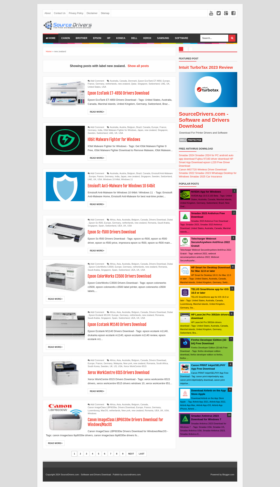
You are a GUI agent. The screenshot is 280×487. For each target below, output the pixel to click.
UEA (120, 226)
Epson (97, 38)
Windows (92, 413)
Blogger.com (228, 474)
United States (94, 87)
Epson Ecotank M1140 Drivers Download (117, 324)
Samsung (163, 38)
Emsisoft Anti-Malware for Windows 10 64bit (121, 185)
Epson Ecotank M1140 (99, 315)
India (100, 130)
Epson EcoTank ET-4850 (150, 81)
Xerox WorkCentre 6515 (135, 366)
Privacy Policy (76, 13)
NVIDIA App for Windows (206, 191)
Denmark (132, 81)
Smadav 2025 (197, 176)
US (115, 366)
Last (141, 454)
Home (50, 38)
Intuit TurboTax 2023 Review (206, 67)
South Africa (162, 363)
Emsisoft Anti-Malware (162, 173)
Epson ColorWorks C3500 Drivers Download (119, 276)
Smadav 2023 (203, 173)
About (48, 13)
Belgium (131, 127)
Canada (123, 81)
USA (104, 87)
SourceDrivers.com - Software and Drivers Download (204, 120)
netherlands (111, 84)
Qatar (133, 84)
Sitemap (105, 13)
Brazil (139, 127)
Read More (97, 112)
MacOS (104, 410)
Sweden (91, 133)
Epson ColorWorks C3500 (101, 267)
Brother (81, 38)
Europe (166, 81)
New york (127, 363)
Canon (65, 38)
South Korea (94, 366)
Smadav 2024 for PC (207, 155)
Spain (101, 226)
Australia (114, 81)
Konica (120, 38)
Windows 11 (127, 179)
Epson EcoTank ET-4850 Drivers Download (119, 93)
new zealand (124, 84)
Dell (134, 38)
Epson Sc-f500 (96, 223)
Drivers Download (157, 219)
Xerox (147, 38)
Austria (122, 127)
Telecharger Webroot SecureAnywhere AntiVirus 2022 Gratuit (210, 242)
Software (181, 38)
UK (167, 84)
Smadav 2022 (186, 173)
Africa (113, 219)
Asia (119, 219)
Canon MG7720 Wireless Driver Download (203, 169)
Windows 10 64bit (111, 179)
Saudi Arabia (164, 223)
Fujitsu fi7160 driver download (212, 158)
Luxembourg (94, 410)
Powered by (216, 474)
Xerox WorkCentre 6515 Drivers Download (119, 372)
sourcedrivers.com (132, 474)
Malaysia (118, 363)
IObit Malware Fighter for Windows (119, 130)
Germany (99, 84)
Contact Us (59, 13)
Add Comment (97, 81)
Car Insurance (214, 176)
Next (131, 454)
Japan (140, 130)
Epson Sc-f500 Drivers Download (112, 232)
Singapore (142, 84)
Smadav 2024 (186, 155)
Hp (108, 38)
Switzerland (154, 84)
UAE (163, 84)
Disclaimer (92, 13)
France (91, 84)
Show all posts (138, 66)
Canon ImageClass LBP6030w (102, 407)
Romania (152, 223)
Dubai (170, 219)
